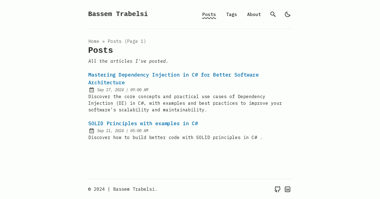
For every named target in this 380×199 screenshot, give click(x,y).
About (254, 14)
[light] (287, 14)
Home (93, 41)
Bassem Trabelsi (118, 14)
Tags (231, 14)
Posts (209, 14)
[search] (273, 14)
